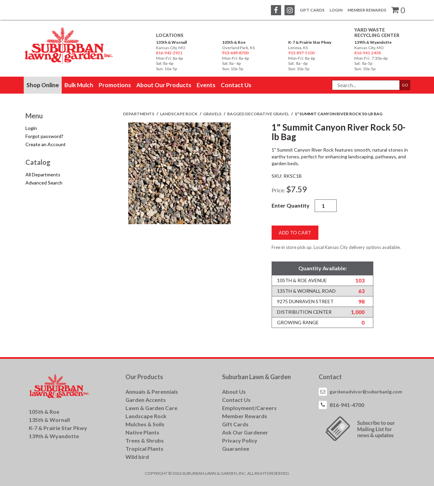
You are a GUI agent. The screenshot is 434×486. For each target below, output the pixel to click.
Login (336, 10)
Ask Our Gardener (245, 432)
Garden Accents (145, 399)
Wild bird (137, 456)
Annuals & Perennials (151, 391)
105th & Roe (233, 42)
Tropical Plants (144, 448)
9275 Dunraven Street (305, 301)
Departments (139, 113)
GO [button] (405, 85)
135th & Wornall (171, 42)
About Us (234, 391)
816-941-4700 (347, 405)
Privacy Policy (239, 440)
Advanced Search (43, 183)
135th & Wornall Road (306, 291)
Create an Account (45, 144)
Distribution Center (304, 312)
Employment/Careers (249, 408)
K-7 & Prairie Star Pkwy (309, 42)
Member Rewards (367, 10)
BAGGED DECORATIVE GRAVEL (258, 113)
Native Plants (142, 432)
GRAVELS (212, 113)
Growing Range (298, 322)
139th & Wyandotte (373, 42)
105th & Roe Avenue (302, 280)
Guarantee (235, 448)
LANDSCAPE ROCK (179, 113)
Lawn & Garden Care (151, 408)
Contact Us (236, 399)
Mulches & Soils (144, 424)
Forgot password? (44, 136)
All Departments (42, 174)
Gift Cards (312, 10)
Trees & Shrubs (144, 440)
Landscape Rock (145, 416)
